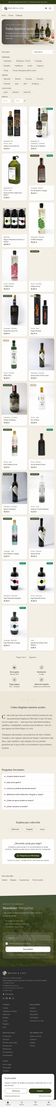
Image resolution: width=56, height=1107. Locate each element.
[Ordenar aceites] (43, 52)
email (17, 860)
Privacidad (7, 1068)
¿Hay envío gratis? (13, 782)
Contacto (33, 1039)
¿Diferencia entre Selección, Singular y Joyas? (24, 794)
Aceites (4, 880)
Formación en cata (36, 1021)
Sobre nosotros (35, 1036)
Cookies (6, 1071)
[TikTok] (13, 998)
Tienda (10, 15)
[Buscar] (21, 1103)
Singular (29, 829)
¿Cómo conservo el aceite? (17, 806)
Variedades (34, 1018)
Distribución (7, 1049)
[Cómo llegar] (46, 8)
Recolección (7, 1046)
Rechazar (16, 1091)
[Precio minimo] (6, 101)
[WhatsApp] (50, 8)
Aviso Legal (7, 1064)
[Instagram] (3, 998)
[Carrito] (35, 1103)
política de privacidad (23, 943)
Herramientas (8, 1055)
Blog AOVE (34, 1014)
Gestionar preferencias (12, 1096)
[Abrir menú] (48, 1103)
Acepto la (12, 943)
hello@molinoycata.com (11, 985)
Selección (15, 829)
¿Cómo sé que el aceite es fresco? (20, 800)
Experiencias (24, 880)
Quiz (4, 1027)
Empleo (32, 1043)
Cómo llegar (8, 994)
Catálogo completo (10, 1011)
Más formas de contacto (41, 860)
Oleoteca (33, 1011)
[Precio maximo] (18, 101)
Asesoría (6, 1039)
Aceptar (40, 1091)
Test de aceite (37, 880)
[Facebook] (7, 998)
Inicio (4, 15)
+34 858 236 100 (26, 860)
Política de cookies (45, 1096)
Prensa (32, 1046)
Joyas (42, 829)
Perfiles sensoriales (10, 1043)
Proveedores (8, 1052)
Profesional (7, 1036)
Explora (32, 1008)
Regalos (13, 880)
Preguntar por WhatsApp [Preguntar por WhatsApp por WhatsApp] (28, 856)
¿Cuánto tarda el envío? (15, 776)
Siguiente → (33, 657)
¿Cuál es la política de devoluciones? (21, 788)
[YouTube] (10, 998)
